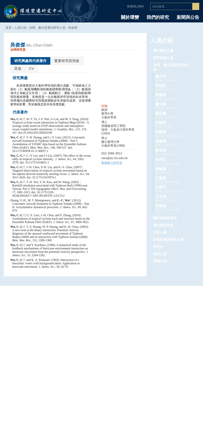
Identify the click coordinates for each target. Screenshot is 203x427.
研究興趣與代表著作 (30, 61)
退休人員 (160, 254)
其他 (17, 68)
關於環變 (130, 17)
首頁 (9, 27)
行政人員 (160, 232)
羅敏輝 (172, 170)
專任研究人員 (163, 51)
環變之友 (160, 261)
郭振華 (172, 96)
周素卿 (172, 143)
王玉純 (172, 198)
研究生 (158, 247)
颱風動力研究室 (111, 163)
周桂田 (172, 87)
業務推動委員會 (34, 376)
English (136, 6)
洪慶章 (172, 133)
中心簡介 (34, 355)
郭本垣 (172, 152)
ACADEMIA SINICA (55, 14)
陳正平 (172, 78)
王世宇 (172, 189)
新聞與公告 (188, 17)
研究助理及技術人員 (168, 240)
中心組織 (34, 366)
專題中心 (101, 349)
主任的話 (34, 361)
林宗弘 (172, 161)
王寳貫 (172, 180)
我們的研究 (158, 17)
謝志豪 (172, 115)
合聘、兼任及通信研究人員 (49, 27)
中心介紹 (34, 349)
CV (31, 68)
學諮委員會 (35, 371)
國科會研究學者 (165, 218)
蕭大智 (172, 106)
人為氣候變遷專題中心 (101, 355)
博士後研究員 (163, 225)
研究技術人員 (163, 58)
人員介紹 (168, 349)
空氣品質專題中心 (101, 361)
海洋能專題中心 (101, 366)
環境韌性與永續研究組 (101, 371)
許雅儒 (172, 124)
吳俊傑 (74, 27)
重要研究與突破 (66, 61)
